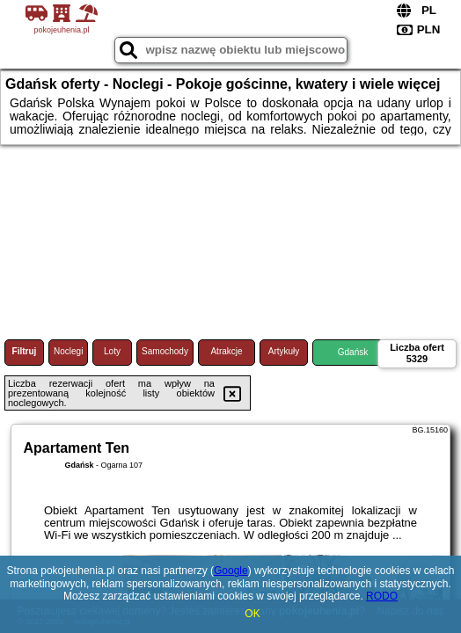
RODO (382, 596)
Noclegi (68, 351)
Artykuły (284, 351)
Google (231, 570)
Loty (112, 351)
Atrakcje (226, 351)
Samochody (165, 351)
